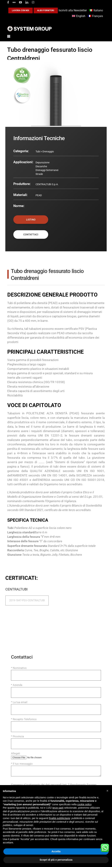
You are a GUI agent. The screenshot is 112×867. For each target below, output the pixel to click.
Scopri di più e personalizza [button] (56, 859)
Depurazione (42, 162)
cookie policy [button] (84, 804)
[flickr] (14, 2)
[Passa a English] (79, 16)
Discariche (41, 166)
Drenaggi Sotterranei (47, 170)
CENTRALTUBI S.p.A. (47, 184)
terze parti (57, 807)
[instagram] (33, 2)
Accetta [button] (56, 851)
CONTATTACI (30, 234)
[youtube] (20, 2)
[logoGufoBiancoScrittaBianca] (29, 27)
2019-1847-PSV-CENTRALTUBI (27, 600)
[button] (107, 791)
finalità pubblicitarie (59, 818)
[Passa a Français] (96, 16)
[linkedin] (26, 2)
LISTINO (31, 219)
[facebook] (8, 2)
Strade (39, 174)
